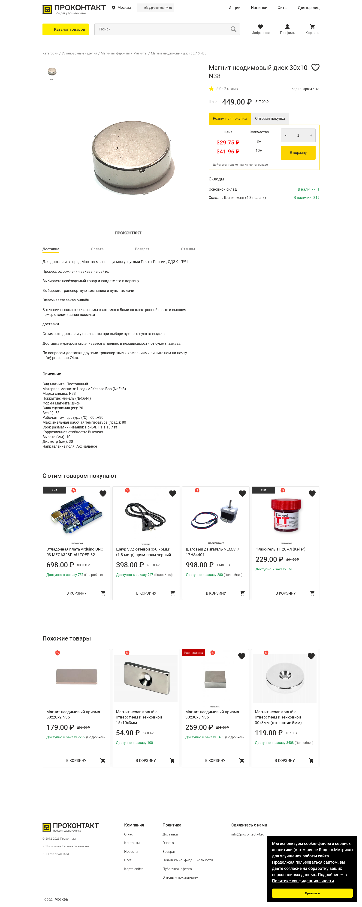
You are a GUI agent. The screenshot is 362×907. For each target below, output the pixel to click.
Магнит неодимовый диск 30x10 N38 (178, 53)
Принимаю (312, 893)
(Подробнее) (93, 575)
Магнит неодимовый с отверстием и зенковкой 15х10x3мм (139, 717)
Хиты (282, 8)
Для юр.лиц (309, 8)
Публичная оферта (177, 869)
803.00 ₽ (83, 565)
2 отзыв (231, 89)
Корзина (312, 33)
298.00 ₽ (222, 727)
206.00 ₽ (83, 727)
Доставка (170, 834)
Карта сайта (133, 869)
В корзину (298, 153)
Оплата (168, 843)
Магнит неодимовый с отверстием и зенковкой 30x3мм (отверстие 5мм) (278, 717)
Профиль (287, 33)
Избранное (261, 33)
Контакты (132, 843)
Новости (131, 852)
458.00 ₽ (153, 565)
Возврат (169, 852)
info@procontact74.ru (158, 7)
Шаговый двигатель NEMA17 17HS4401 (212, 552)
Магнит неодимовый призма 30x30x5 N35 (212, 714)
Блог (127, 860)
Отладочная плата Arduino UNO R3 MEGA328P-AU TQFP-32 (74, 552)
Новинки (259, 8)
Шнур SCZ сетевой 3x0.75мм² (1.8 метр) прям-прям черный (143, 552)
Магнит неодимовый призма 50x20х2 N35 (73, 714)
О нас (128, 834)
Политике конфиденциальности (303, 880)
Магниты (140, 53)
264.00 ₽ (292, 559)
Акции (235, 8)
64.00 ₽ (148, 733)
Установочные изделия (79, 53)
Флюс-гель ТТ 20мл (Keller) (280, 549)
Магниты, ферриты (115, 53)
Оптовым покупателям (180, 877)
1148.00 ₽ (224, 565)
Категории (50, 53)
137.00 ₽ (292, 733)
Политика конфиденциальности (188, 860)
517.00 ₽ (262, 102)
